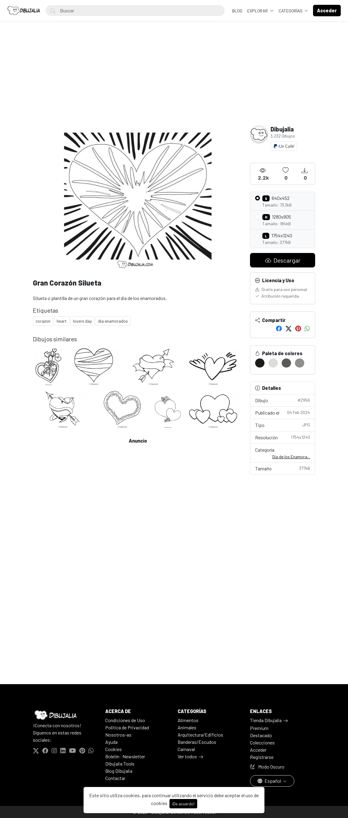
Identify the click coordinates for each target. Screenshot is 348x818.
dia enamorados (113, 321)
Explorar (258, 10)
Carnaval (186, 749)
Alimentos (188, 720)
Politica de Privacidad (127, 727)
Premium (259, 728)
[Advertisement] (174, 80)
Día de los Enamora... (291, 456)
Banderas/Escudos (197, 742)
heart (62, 321)
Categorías (291, 10)
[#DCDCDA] (273, 363)
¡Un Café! (283, 146)
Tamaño (282, 468)
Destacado (261, 735)
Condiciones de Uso (125, 720)
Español (270, 781)
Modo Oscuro (267, 766)
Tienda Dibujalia (266, 720)
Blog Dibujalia (118, 771)
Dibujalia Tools (119, 763)
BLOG (237, 10)
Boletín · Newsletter (125, 756)
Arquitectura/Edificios (200, 734)
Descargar (282, 260)
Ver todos (187, 756)
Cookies (113, 749)
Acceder (258, 750)
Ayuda (111, 742)
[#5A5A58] (286, 363)
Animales (187, 727)
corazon (43, 321)
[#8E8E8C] (299, 363)
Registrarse (262, 757)
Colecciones (262, 742)
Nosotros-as (118, 734)
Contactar (115, 778)
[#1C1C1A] (259, 363)
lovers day (82, 321)
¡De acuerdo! (183, 803)
